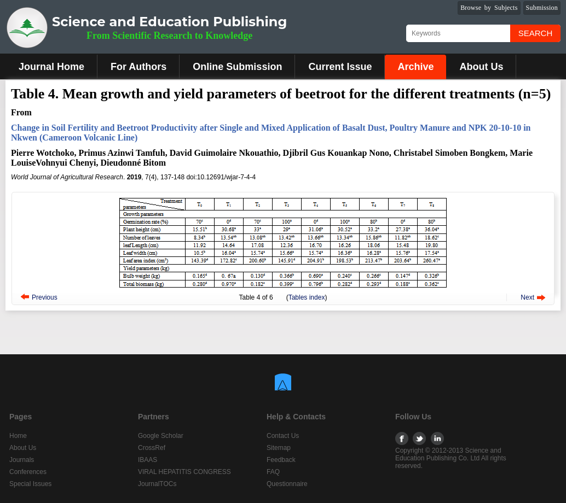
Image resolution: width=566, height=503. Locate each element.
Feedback (281, 460)
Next (527, 297)
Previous (44, 297)
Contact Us (283, 436)
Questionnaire (287, 484)
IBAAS (147, 460)
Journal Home (51, 66)
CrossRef (151, 448)
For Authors (138, 66)
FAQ (273, 472)
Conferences (28, 472)
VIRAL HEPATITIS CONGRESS (184, 472)
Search (535, 33)
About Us (481, 66)
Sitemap (279, 448)
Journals (21, 460)
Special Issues (30, 484)
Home (18, 436)
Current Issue (340, 66)
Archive (415, 66)
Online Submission (237, 66)
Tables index (306, 297)
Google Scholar (160, 436)
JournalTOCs (157, 484)
